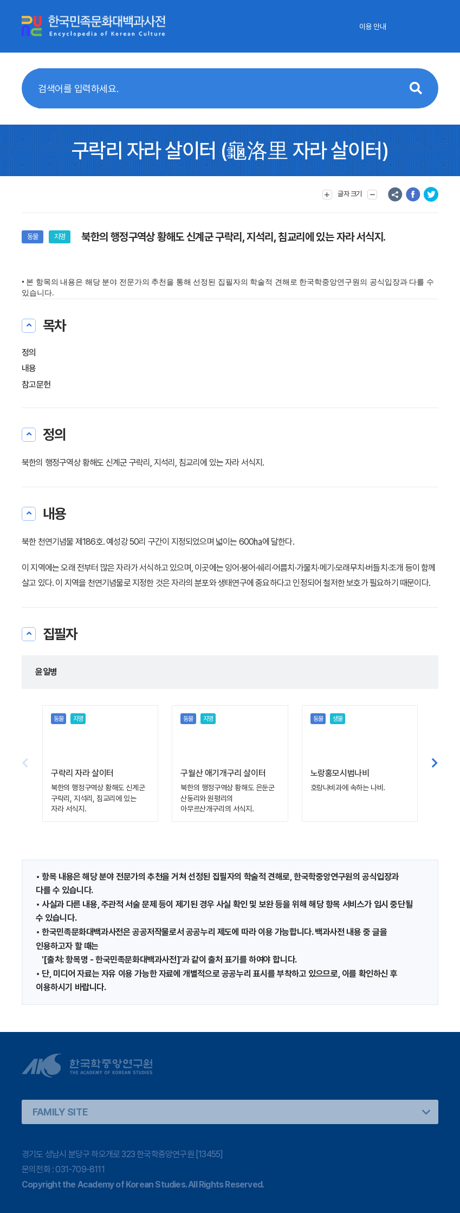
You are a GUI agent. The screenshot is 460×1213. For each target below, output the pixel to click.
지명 (59, 237)
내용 (29, 368)
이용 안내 (372, 26)
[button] (434, 764)
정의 (29, 352)
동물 (32, 237)
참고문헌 (36, 384)
